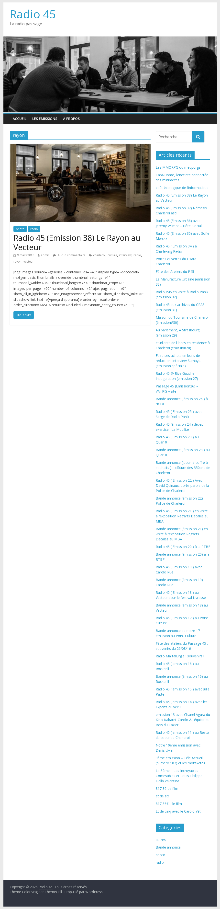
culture (112, 255)
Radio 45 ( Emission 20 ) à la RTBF (183, 546)
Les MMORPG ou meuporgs (178, 167)
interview (125, 255)
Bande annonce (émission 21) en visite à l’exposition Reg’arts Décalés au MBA (182, 533)
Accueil (19, 118)
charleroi (99, 255)
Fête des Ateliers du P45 (175, 271)
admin (45, 255)
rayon (17, 261)
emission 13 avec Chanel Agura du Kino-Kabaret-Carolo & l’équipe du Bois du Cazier (183, 719)
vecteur (28, 261)
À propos (71, 118)
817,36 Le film (167, 788)
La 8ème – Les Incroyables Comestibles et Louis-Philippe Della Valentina (179, 775)
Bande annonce (168, 847)
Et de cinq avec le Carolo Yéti (178, 811)
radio (34, 229)
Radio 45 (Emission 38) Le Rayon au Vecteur (76, 242)
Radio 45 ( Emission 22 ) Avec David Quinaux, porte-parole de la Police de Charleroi (182, 485)
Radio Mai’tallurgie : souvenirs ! (180, 656)
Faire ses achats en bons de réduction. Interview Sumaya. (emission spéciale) (178, 360)
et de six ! (163, 796)
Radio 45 (33, 14)
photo (20, 229)
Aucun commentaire (69, 255)
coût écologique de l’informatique (182, 187)
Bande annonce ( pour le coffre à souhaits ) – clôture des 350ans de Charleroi (183, 467)
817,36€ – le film (169, 803)
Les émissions (44, 118)
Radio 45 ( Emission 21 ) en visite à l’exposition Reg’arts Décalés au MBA (182, 516)
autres (161, 839)
